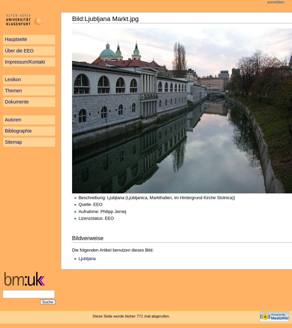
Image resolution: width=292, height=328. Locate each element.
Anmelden (275, 2)
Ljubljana (87, 258)
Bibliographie (18, 131)
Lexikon (13, 79)
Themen (13, 90)
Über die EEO (19, 50)
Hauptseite (16, 39)
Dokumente (16, 101)
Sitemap (13, 142)
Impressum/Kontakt (25, 62)
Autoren (13, 119)
